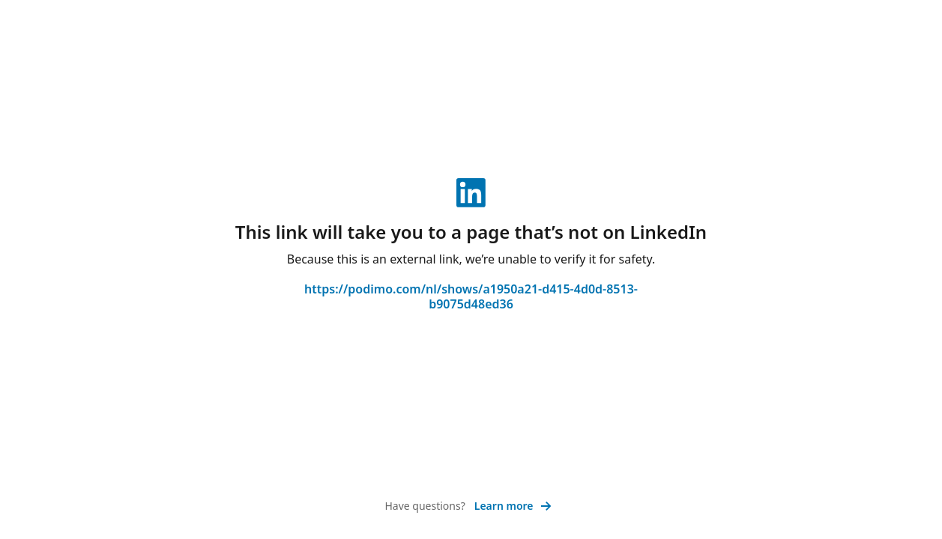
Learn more (513, 506)
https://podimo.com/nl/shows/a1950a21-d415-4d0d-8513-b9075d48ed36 (471, 296)
